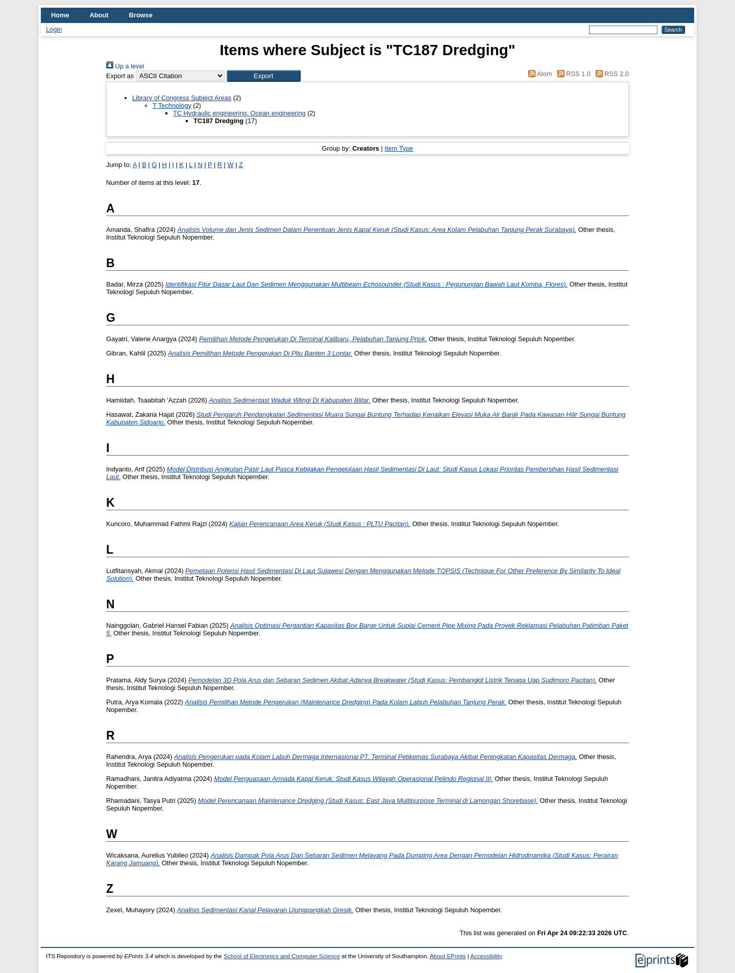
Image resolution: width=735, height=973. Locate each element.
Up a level (125, 66)
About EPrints (447, 956)
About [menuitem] (99, 15)
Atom (538, 74)
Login (54, 29)
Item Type (398, 148)
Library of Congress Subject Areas (181, 98)
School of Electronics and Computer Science (282, 956)
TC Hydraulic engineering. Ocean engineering (239, 113)
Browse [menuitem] (141, 15)
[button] (264, 76)
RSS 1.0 (572, 74)
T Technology (172, 105)
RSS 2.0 (610, 74)
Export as (120, 76)
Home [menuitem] (60, 15)
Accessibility (486, 956)
